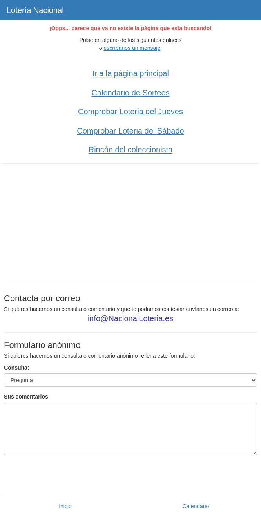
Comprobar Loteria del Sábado (130, 130)
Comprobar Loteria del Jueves (130, 111)
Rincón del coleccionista (131, 149)
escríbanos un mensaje (132, 48)
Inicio (65, 506)
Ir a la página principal (130, 73)
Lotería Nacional (35, 10)
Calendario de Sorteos (130, 92)
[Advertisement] (130, 221)
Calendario (196, 506)
